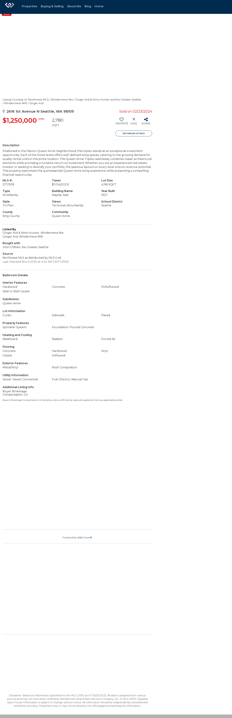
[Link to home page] (9, 7)
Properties (29, 6)
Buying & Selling (52, 6)
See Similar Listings (134, 133)
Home (99, 6)
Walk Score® (84, 537)
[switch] (121, 122)
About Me (74, 6)
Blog (88, 6)
